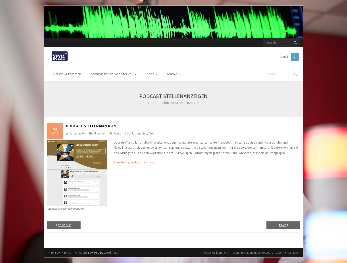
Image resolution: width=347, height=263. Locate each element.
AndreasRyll (78, 133)
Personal (120, 133)
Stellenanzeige (137, 133)
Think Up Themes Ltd (73, 253)
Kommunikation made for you (251, 253)
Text (151, 133)
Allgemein (99, 133)
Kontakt (293, 253)
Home (152, 102)
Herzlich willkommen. (214, 253)
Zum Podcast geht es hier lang (134, 162)
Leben (279, 253)
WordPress (111, 253)
